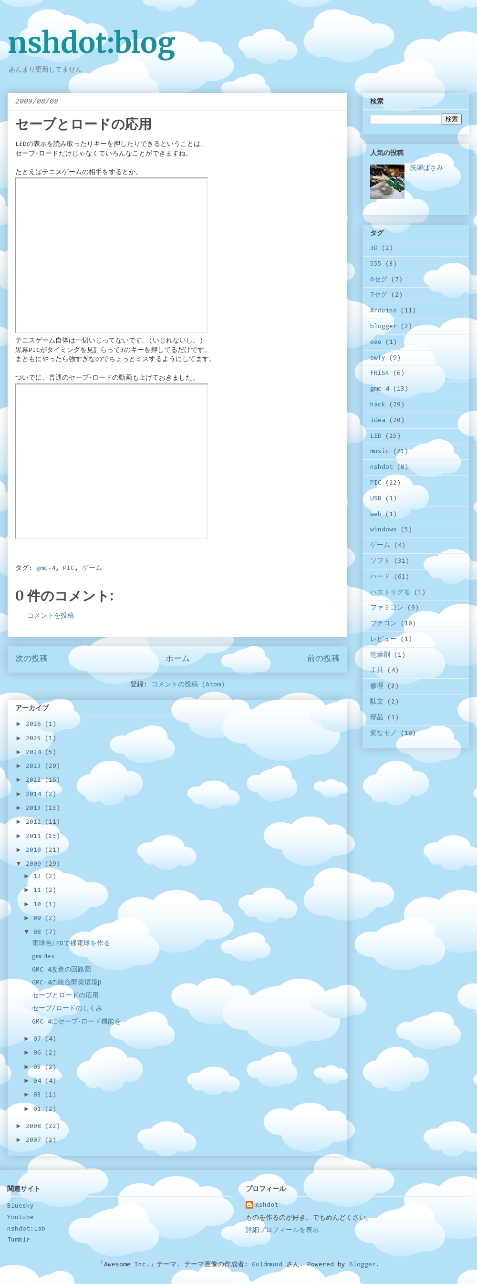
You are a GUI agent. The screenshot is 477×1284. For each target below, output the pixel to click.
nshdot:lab (26, 1229)
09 (39, 918)
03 (39, 1095)
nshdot (381, 467)
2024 (35, 752)
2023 (35, 766)
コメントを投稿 (50, 616)
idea (377, 420)
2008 (35, 1126)
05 (39, 1067)
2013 (35, 808)
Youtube (20, 1217)
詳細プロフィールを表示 (282, 1230)
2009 (35, 864)
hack (377, 405)
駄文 (377, 702)
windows (383, 530)
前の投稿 (323, 659)
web (376, 514)
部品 (377, 717)
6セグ (378, 280)
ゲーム (92, 568)
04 (39, 1081)
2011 (35, 836)
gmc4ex (43, 956)
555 (376, 264)
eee (376, 342)
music (379, 451)
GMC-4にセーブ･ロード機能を (76, 1022)
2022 (35, 780)
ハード (380, 577)
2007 (35, 1140)
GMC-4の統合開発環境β (66, 983)
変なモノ (383, 733)
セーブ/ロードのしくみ (67, 1008)
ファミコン (387, 608)
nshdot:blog (92, 43)
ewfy (377, 358)
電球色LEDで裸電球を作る (71, 944)
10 (39, 904)
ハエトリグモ (390, 593)
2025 (35, 738)
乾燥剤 (380, 655)
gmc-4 (45, 568)
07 (39, 1039)
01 (39, 1109)
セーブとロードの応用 (65, 996)
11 (39, 890)
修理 (377, 686)
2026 (35, 724)
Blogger (362, 1265)
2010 (35, 850)
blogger (383, 326)
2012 (35, 822)
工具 (377, 670)
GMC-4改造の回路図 (61, 970)
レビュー (383, 639)
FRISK (379, 373)
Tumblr (18, 1240)
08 (39, 932)
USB (376, 499)
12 (39, 876)
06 (39, 1053)
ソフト (380, 561)
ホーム (178, 659)
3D (374, 248)
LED (376, 436)
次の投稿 (31, 659)
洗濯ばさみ (426, 168)
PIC (68, 568)
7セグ (378, 295)
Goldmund (267, 1265)
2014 (35, 794)
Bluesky (20, 1206)
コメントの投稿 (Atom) (188, 685)
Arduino (383, 311)
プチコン (383, 624)
